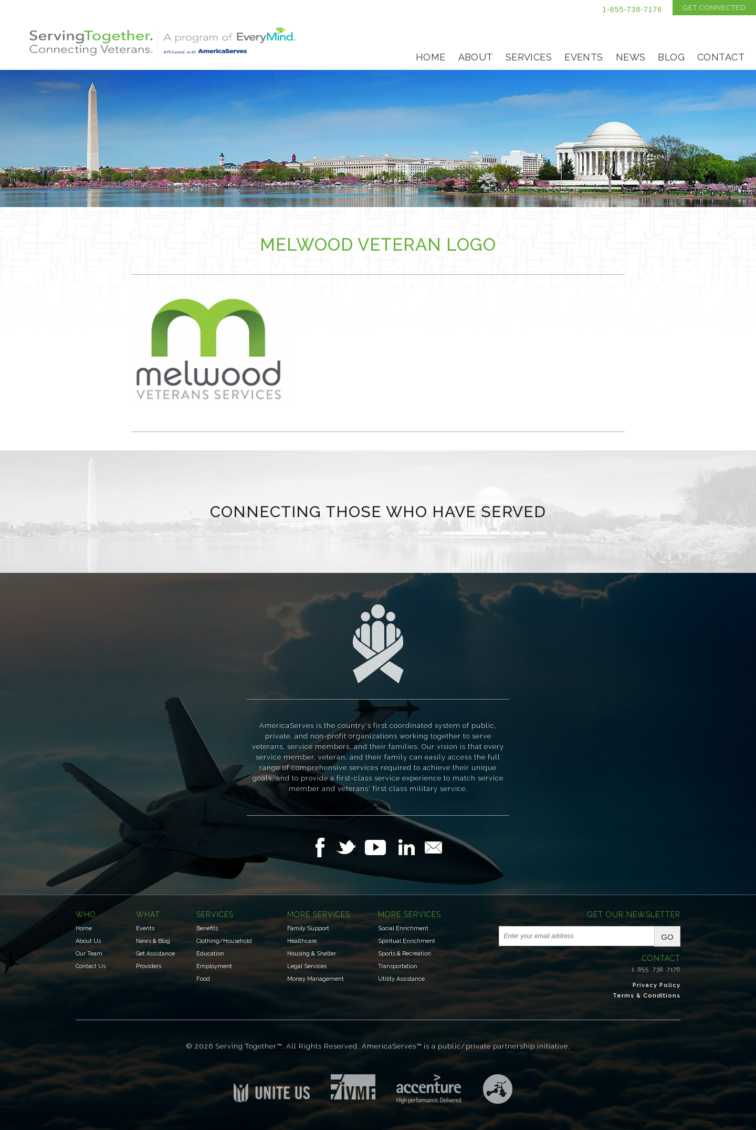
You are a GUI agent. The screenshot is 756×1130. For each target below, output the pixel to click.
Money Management (315, 978)
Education (210, 953)
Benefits (207, 928)
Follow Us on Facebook (323, 847)
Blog (671, 57)
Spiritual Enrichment (406, 941)
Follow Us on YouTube (380, 847)
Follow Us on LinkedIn (409, 847)
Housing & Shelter (311, 953)
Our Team (89, 953)
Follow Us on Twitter (350, 847)
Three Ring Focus (497, 1089)
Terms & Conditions (646, 995)
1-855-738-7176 (632, 9)
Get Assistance (155, 953)
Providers (148, 966)
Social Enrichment (403, 928)
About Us (88, 941)
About (475, 57)
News (631, 57)
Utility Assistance (401, 978)
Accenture (429, 1089)
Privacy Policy (656, 985)
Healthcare (302, 941)
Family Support (308, 928)
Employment (214, 966)
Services (529, 57)
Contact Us (91, 966)
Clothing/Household (224, 941)
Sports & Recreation (404, 953)
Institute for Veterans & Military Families (353, 1087)
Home (431, 57)
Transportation (397, 966)
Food (203, 978)
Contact (720, 57)
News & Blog (153, 941)
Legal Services (307, 966)
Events (583, 57)
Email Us (433, 847)
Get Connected (714, 8)
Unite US (272, 1088)
